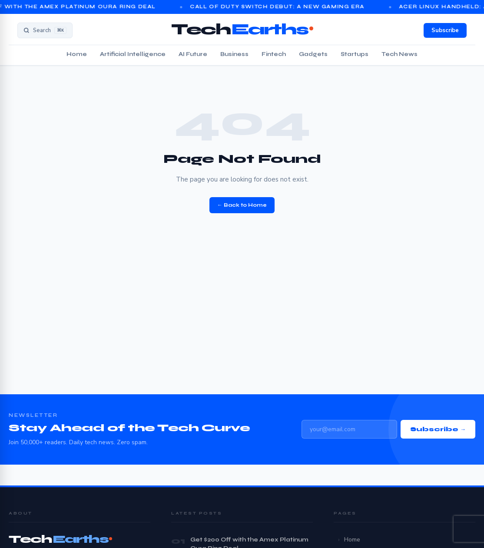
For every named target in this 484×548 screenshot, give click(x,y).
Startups (354, 54)
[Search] (45, 30)
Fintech (274, 54)
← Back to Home (242, 205)
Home (76, 54)
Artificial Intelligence (133, 54)
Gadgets (313, 54)
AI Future (193, 54)
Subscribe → (438, 429)
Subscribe (445, 30)
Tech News (399, 54)
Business (234, 54)
